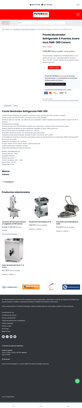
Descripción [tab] (7, 105)
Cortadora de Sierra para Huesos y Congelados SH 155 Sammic (14, 223)
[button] (77, 381)
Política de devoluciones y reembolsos (13, 320)
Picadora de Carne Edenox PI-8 (40, 222)
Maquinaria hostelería (74, 100)
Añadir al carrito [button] (36, 229)
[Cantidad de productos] (45, 67)
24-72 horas (63, 76)
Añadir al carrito (54, 67)
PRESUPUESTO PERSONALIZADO (55, 84)
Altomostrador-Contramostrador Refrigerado (58, 100)
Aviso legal (5, 328)
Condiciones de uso (8, 312)
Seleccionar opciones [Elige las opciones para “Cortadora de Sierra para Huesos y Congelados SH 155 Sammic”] (10, 234)
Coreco (49, 46)
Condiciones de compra (9, 315)
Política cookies (6, 326)
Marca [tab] (16, 105)
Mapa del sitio (6, 331)
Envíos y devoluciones (8, 318)
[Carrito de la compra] (78, 5)
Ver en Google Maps (8, 396)
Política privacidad (7, 323)
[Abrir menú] (78, 14)
